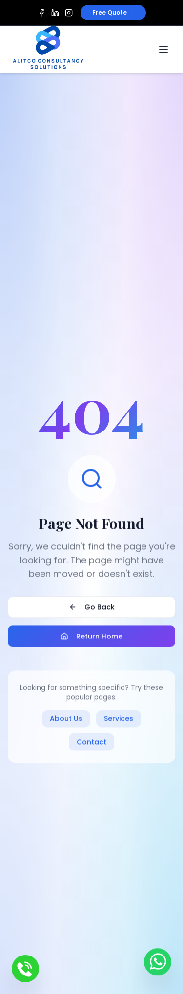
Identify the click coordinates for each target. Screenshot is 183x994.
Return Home (91, 637)
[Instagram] (69, 13)
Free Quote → (113, 12)
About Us (66, 719)
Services (118, 719)
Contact (91, 743)
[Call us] (25, 968)
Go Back (92, 608)
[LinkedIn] (55, 13)
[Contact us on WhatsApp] (157, 962)
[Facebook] (41, 13)
